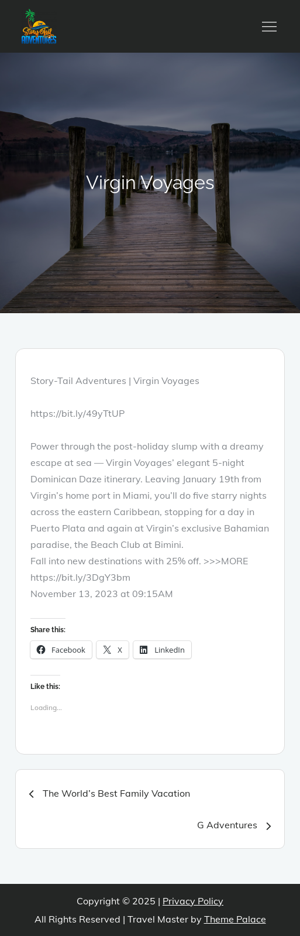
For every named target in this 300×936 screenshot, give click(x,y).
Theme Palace (235, 919)
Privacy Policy (193, 901)
